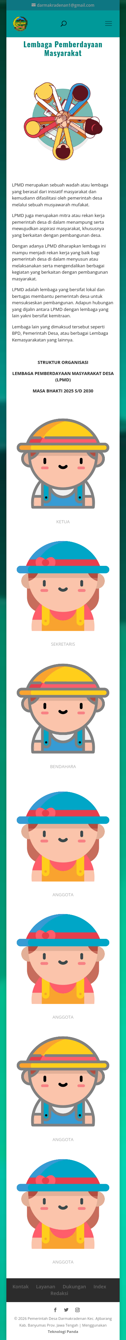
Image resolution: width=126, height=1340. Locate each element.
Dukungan (74, 1286)
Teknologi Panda (63, 1331)
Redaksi (59, 1293)
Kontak (20, 1286)
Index (99, 1286)
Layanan (45, 1286)
